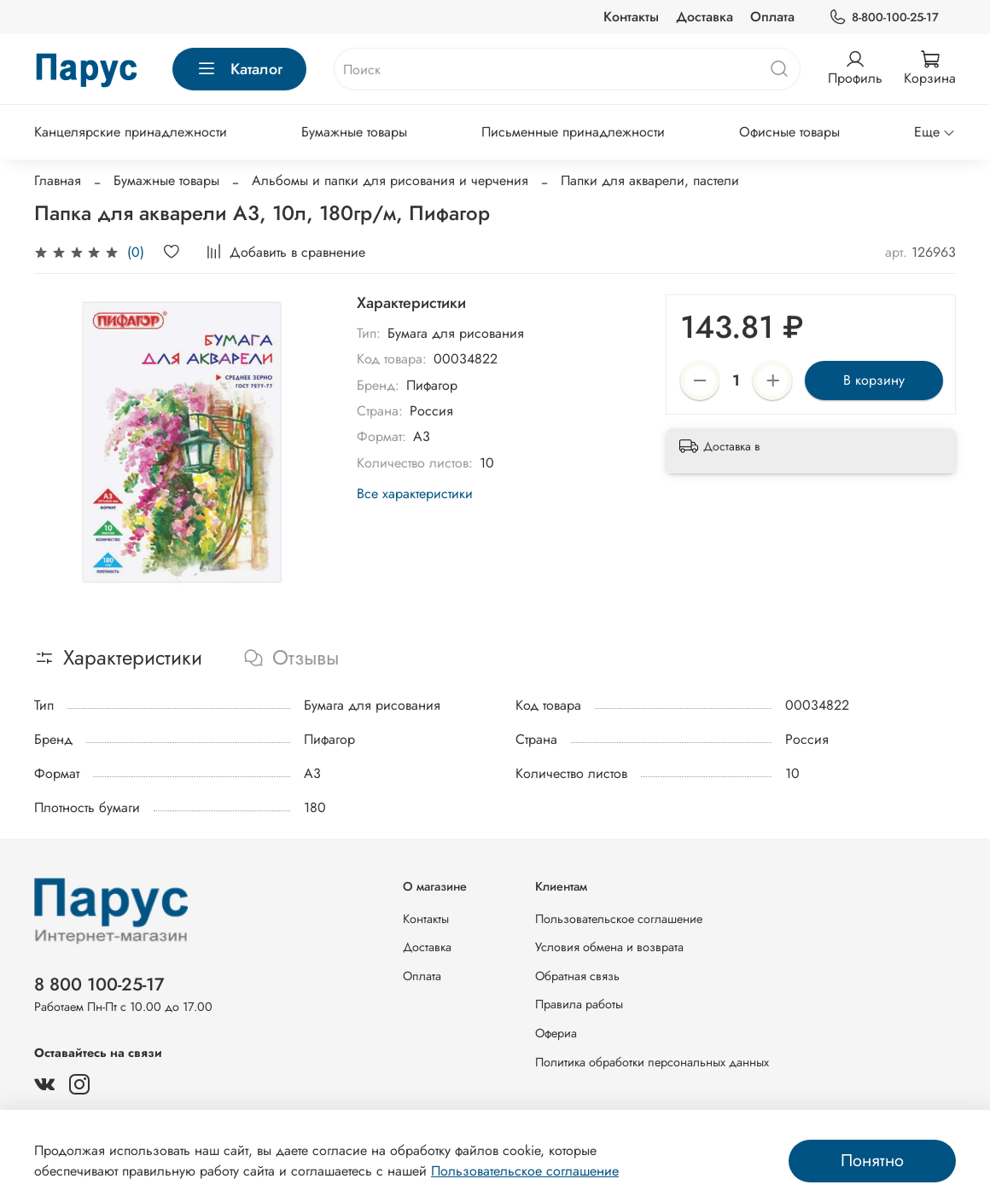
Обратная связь (577, 975)
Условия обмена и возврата (609, 946)
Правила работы (579, 1004)
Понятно (872, 1160)
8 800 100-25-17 (99, 984)
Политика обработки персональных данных (652, 1062)
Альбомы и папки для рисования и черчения (390, 180)
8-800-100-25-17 (884, 17)
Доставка (704, 16)
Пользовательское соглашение (618, 918)
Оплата (772, 16)
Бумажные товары (354, 132)
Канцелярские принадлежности (130, 132)
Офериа (556, 1033)
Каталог (239, 69)
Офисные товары (789, 132)
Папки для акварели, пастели (650, 180)
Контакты (631, 16)
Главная (57, 180)
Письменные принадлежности (573, 132)
